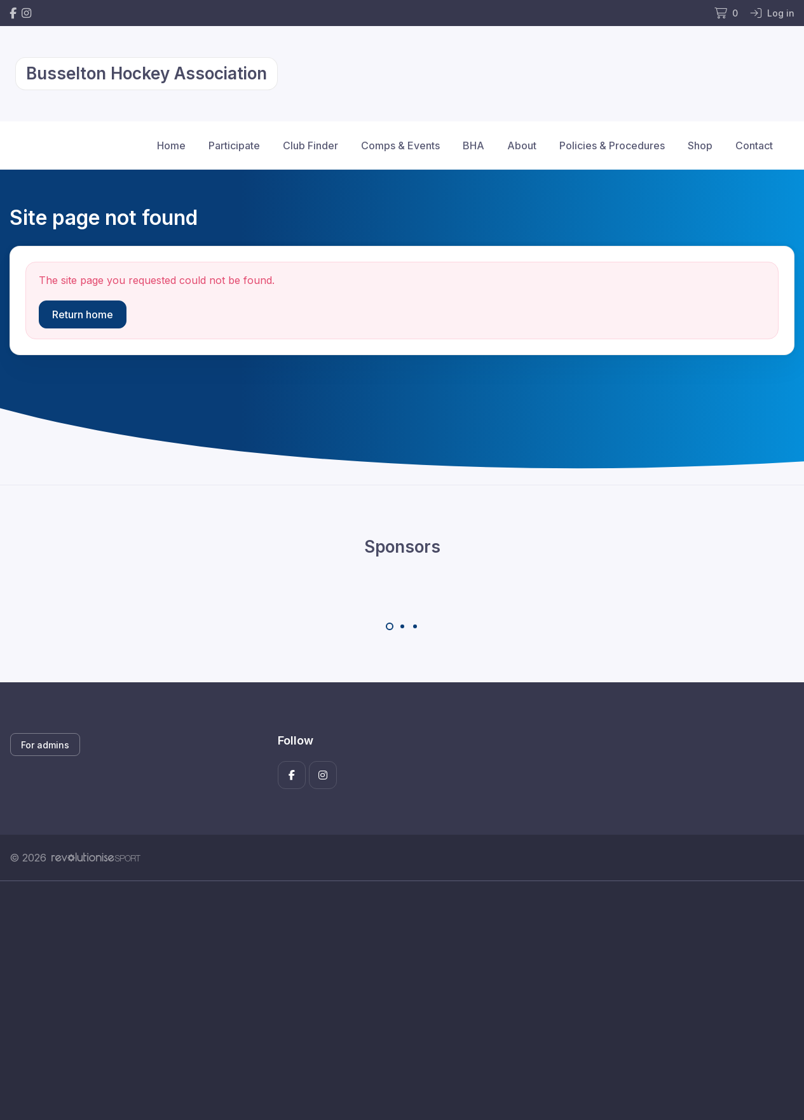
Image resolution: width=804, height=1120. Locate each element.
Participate (234, 145)
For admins (45, 744)
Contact (754, 145)
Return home (82, 314)
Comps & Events (400, 145)
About (521, 145)
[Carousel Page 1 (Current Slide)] (389, 626)
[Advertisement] (391, 1001)
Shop (700, 145)
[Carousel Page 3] (415, 626)
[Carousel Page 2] (402, 626)
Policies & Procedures (612, 145)
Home (171, 145)
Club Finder (310, 145)
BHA (473, 145)
